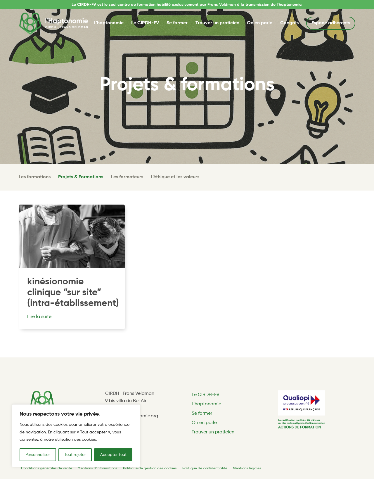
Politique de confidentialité (204, 468)
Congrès (289, 23)
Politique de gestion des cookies (150, 468)
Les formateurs (127, 177)
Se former (177, 23)
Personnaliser (37, 455)
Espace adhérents (330, 23)
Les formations (35, 177)
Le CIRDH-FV (145, 23)
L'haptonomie (206, 404)
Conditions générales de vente (46, 468)
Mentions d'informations (97, 468)
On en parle (259, 23)
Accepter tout (113, 455)
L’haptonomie (109, 23)
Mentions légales (247, 468)
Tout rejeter (75, 455)
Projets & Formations (80, 177)
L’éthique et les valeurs (175, 177)
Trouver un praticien (217, 23)
